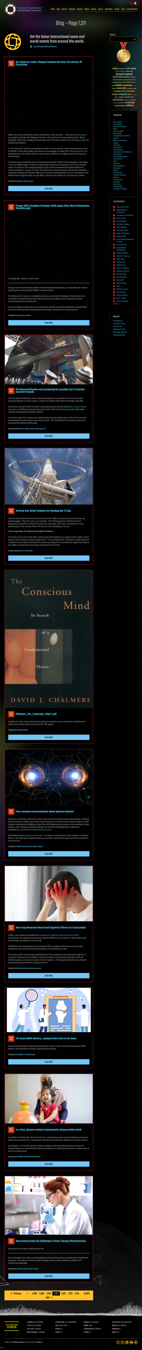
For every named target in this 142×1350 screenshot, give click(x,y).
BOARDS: (114, 1325)
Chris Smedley (122, 301)
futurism (25, 730)
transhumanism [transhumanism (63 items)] (119, 106)
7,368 (34, 1294)
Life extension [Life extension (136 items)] (128, 91)
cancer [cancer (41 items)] (120, 80)
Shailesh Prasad (123, 224)
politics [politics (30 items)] (116, 97)
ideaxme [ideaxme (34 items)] (114, 88)
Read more (49, 189)
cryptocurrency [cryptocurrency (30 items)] (126, 80)
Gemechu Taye (122, 230)
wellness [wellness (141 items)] (130, 105)
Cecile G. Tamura (123, 256)
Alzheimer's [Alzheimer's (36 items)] (123, 69)
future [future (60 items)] (129, 82)
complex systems (120, 189)
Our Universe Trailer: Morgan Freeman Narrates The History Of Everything (49, 63)
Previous (17, 1294)
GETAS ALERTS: (116, 1322)
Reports (80, 9)
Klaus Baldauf (122, 253)
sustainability (29, 550)
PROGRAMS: (115, 1329)
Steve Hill (120, 280)
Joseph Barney (18, 315)
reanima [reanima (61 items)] (121, 97)
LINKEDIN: (87, 1322)
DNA (115, 129)
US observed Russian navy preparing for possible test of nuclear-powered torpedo (51, 390)
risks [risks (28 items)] (129, 100)
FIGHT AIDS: (31, 1329)
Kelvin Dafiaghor (19, 1054)
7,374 (77, 1294)
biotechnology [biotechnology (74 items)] (118, 77)
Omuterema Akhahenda (121, 249)
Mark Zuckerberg (119, 140)
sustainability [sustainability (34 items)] (121, 103)
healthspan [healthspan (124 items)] (127, 85)
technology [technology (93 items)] (130, 102)
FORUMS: (86, 1332)
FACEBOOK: (31, 1322)
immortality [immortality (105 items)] (121, 88)
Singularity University (121, 136)
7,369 (41, 1294)
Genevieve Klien (123, 207)
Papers (86, 9)
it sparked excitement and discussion (35, 829)
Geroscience (118, 321)
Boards (64, 9)
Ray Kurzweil (118, 131)
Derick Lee (121, 262)
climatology (117, 186)
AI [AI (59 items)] (118, 69)
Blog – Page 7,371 (71, 23)
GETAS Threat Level (12, 1327)
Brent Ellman (122, 283)
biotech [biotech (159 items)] (129, 74)
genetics (38, 1156)
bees (115, 161)
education (26, 181)
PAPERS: (58, 1332)
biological (117, 168)
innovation (28, 315)
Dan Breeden (17, 730)
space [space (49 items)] (115, 103)
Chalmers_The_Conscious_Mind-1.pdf (36, 714)
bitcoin (116, 177)
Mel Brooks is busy (77, 135)
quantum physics (38, 846)
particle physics (27, 846)
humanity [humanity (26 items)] (135, 86)
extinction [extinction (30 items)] (124, 82)
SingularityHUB (119, 335)
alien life (116, 145)
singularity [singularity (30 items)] (133, 100)
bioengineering (119, 166)
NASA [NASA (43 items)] (129, 95)
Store (123, 9)
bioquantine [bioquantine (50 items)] (129, 71)
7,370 (48, 1294)
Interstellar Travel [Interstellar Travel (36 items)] (131, 88)
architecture (117, 150)
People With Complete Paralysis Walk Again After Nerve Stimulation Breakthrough (52, 207)
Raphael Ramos (18, 428)
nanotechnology (30, 1054)
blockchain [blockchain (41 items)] (132, 77)
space (31, 181)
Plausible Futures (120, 332)
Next (48, 1297)
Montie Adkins (122, 295)
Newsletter (109, 9)
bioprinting (117, 173)
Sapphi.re (39, 1342)
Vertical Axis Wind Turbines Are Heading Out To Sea (43, 511)
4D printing (117, 124)
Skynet (116, 138)
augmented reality (120, 157)
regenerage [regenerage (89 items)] (129, 97)
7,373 (70, 1294)
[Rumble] (136, 1342)
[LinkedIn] (127, 1342)
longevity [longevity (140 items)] (123, 94)
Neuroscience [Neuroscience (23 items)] (134, 94)
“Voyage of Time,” (31, 170)
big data (116, 163)
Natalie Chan (122, 274)
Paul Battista (18, 181)
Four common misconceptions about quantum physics (45, 811)
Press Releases (132, 9)
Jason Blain (121, 292)
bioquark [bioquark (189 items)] (120, 74)
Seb (118, 286)
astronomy (117, 154)
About (53, 9)
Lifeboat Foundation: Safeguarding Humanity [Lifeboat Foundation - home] (23, 9)
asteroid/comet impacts (122, 152)
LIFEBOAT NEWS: (60, 1322)
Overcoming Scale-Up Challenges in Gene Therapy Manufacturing (51, 1241)
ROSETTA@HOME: (33, 1332)
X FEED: (30, 1325)
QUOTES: (114, 1332)
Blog (58, 9)
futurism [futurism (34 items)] (134, 82)
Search (134, 39)
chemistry (117, 184)
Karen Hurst (121, 236)
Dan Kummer (122, 245)
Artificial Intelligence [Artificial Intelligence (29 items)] (120, 71)
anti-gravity (117, 147)
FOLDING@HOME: (89, 1329)
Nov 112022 (11, 63)
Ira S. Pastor (121, 298)
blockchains (118, 180)
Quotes (116, 9)
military (27, 428)
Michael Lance (122, 289)
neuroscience (37, 968)
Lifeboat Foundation (18, 1342)
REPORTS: (59, 1329)
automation (117, 159)
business (116, 182)
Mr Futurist (117, 326)
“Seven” (70, 173)
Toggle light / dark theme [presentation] (135, 3)
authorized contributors (48, 47)
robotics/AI (42, 428)
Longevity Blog (119, 324)
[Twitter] (122, 1342)
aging (115, 143)
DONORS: (86, 1325)
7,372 (63, 1294)
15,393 (87, 1294)
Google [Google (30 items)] (113, 86)
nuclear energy (34, 428)
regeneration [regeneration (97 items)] (118, 100)
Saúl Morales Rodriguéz (122, 211)
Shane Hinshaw (123, 268)
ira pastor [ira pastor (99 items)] (117, 91)
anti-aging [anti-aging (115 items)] (131, 68)
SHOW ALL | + (116, 304)
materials (36, 1268)
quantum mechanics (34, 835)
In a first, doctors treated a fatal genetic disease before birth (48, 1130)
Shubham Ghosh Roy (125, 215)
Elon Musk (117, 133)
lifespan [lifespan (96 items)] (115, 94)
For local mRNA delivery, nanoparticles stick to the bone (46, 1038)
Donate (93, 9)
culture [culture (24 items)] (131, 80)
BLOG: (57, 1325)
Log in (35, 47)
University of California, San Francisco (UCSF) (59, 935)
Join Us (100, 9)
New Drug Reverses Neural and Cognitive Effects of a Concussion (51, 927)
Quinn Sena (121, 218)
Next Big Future (119, 329)
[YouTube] (131, 1342)
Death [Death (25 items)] (134, 80)
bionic (115, 170)
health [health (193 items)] (118, 85)
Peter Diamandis (119, 126)
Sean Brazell (121, 277)
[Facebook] (118, 1342)
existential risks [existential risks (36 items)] (116, 82)
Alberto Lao (121, 265)
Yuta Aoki (120, 259)
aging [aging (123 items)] (114, 68)
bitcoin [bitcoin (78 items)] (126, 77)
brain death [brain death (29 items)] (115, 80)
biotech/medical (28, 968)
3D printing (117, 122)
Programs (72, 9)
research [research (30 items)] (126, 100)
